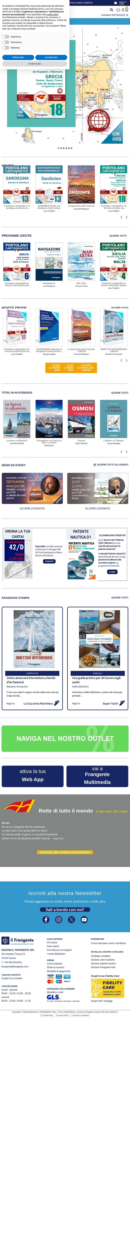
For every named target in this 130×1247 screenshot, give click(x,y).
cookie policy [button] (52, 1192)
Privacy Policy (63, 1015)
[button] (7, 21)
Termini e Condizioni (81, 1015)
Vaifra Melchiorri (80, 686)
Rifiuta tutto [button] (18, 1235)
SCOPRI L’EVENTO (32, 508)
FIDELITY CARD (122, 3)
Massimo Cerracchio (17, 686)
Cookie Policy (48, 1015)
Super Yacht (110, 703)
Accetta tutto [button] (51, 1235)
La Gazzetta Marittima (38, 703)
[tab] (17, 235)
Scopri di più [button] (35, 1241)
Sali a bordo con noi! (65, 909)
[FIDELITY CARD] (115, 3)
